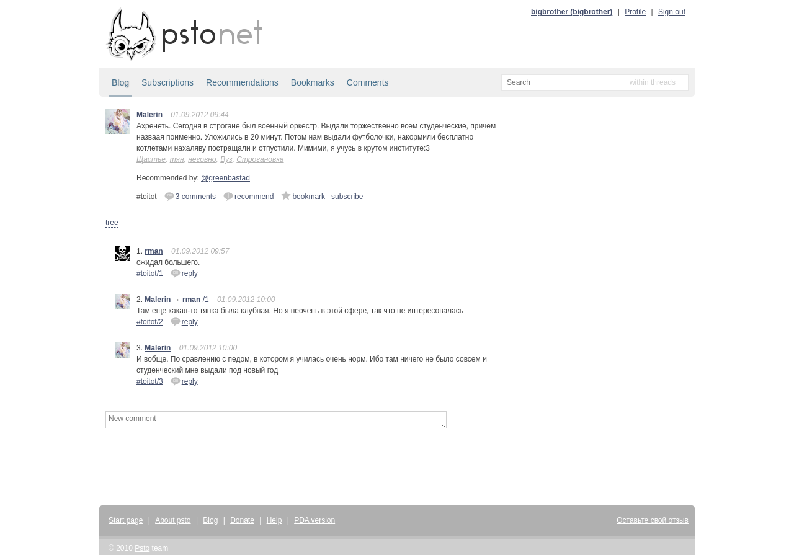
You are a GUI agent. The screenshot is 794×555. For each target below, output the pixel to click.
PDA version (314, 520)
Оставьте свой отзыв (653, 520)
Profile (635, 11)
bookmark (303, 196)
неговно (202, 159)
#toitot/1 (149, 273)
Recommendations (242, 82)
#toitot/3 (149, 381)
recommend (248, 196)
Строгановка (259, 159)
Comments (368, 82)
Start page (126, 520)
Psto (142, 548)
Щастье (151, 159)
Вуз (226, 159)
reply (184, 273)
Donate (242, 520)
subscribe (347, 196)
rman (154, 251)
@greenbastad (225, 178)
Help (274, 520)
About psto (172, 520)
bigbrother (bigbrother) (571, 11)
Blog (120, 82)
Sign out (671, 11)
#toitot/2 (149, 321)
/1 (206, 299)
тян (177, 159)
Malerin (149, 114)
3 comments (190, 196)
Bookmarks (312, 82)
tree (111, 222)
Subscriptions (167, 82)
